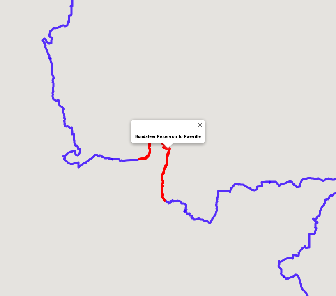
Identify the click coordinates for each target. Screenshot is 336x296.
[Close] (200, 125)
